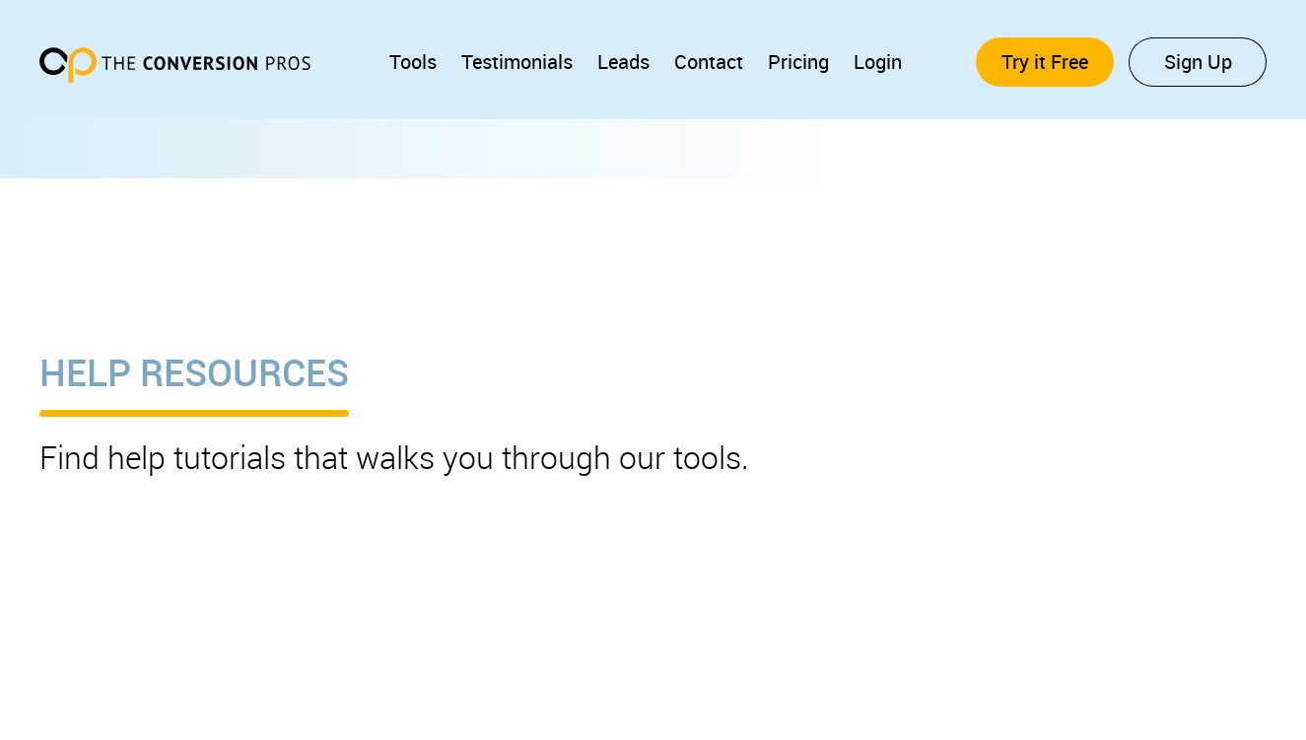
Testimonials (517, 61)
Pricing (798, 61)
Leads (623, 61)
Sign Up (1198, 61)
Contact (708, 61)
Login (878, 61)
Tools (413, 61)
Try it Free (1044, 61)
